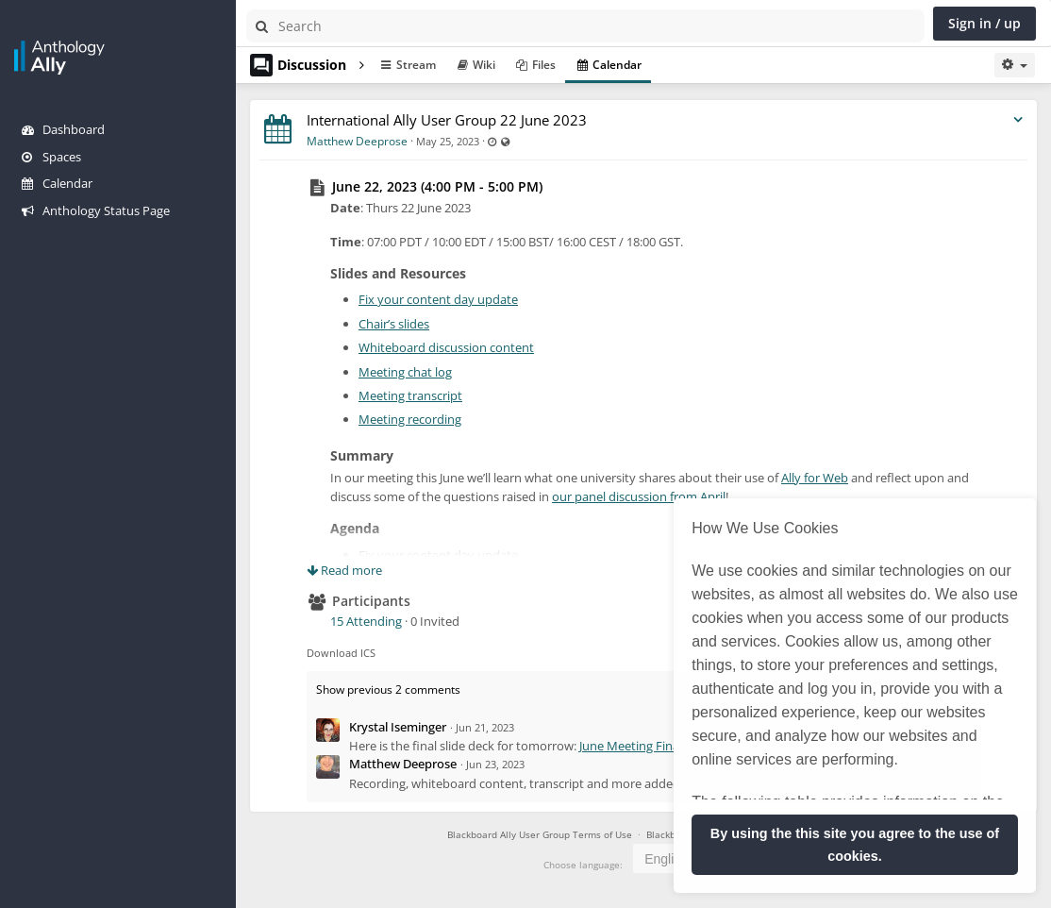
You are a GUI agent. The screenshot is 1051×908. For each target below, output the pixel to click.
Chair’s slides (394, 323)
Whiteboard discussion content (446, 347)
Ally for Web (814, 477)
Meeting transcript (410, 395)
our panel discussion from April (639, 496)
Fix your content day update (438, 299)
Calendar (57, 183)
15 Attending (366, 621)
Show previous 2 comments (388, 689)
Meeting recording (410, 419)
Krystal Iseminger (397, 726)
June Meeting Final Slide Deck (660, 745)
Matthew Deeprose (357, 141)
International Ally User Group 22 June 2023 (447, 119)
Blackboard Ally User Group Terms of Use (539, 834)
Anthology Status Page (96, 210)
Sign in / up (984, 23)
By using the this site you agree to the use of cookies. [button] (854, 845)
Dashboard (63, 129)
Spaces (51, 156)
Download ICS (341, 653)
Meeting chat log (405, 371)
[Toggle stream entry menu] (1018, 120)
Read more (344, 570)
